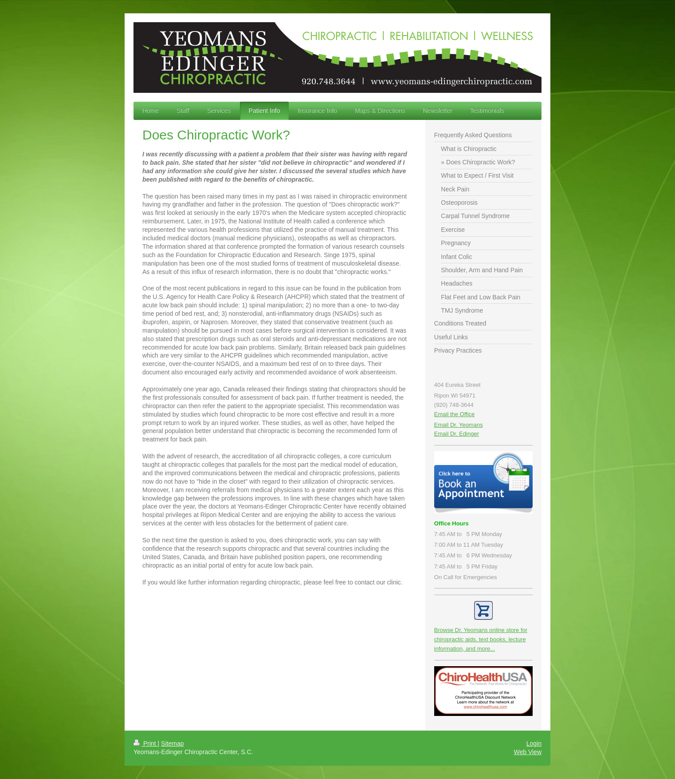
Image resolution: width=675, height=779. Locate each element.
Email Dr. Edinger (456, 433)
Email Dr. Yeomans (458, 424)
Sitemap (172, 743)
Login (534, 743)
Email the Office (454, 414)
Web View (528, 751)
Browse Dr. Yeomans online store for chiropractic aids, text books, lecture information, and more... (480, 639)
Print (145, 743)
